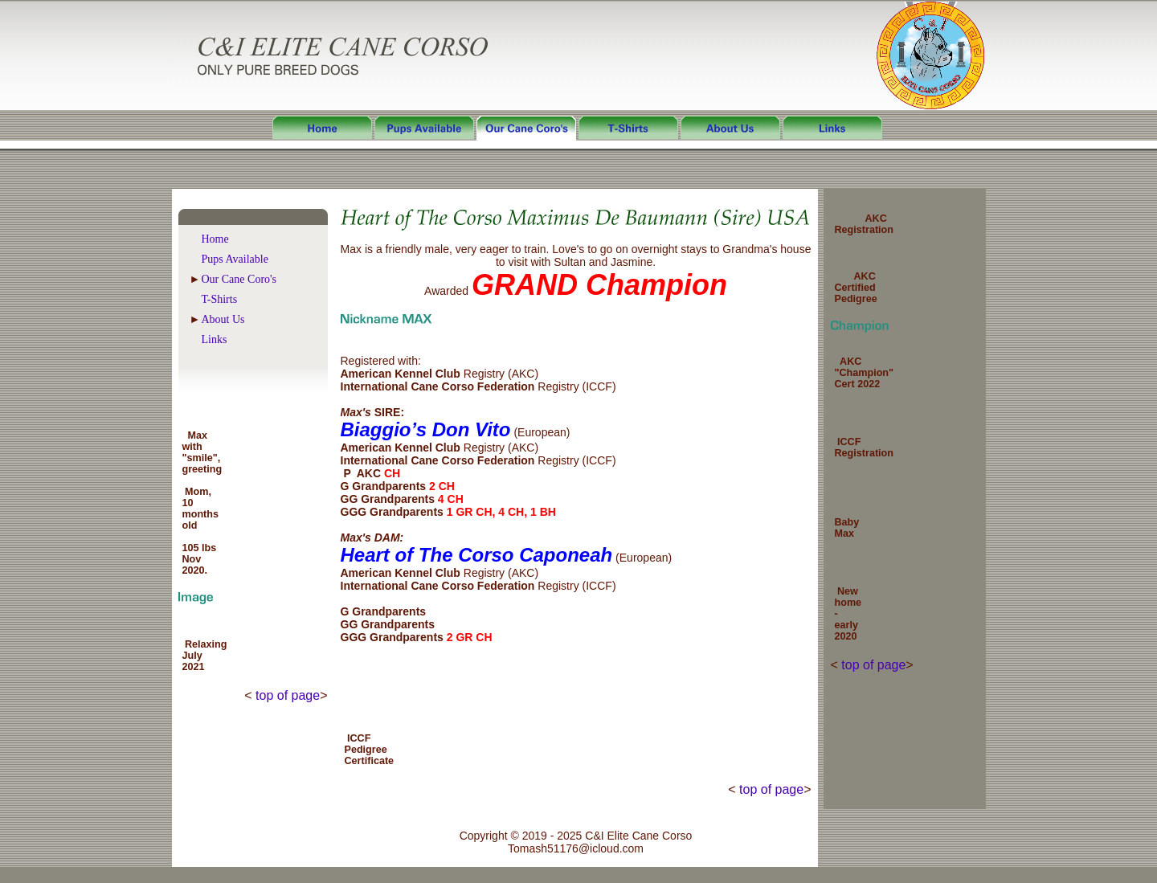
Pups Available (235, 259)
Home (215, 239)
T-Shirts (220, 299)
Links (214, 339)
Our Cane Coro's (239, 279)
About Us (223, 319)
